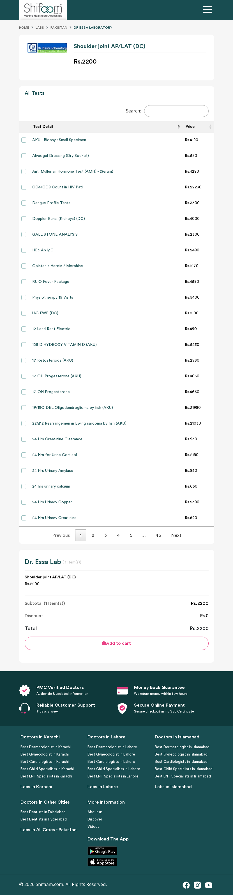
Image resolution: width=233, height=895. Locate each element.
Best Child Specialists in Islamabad (184, 769)
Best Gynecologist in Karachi (44, 754)
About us (95, 812)
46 (158, 535)
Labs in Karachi (36, 786)
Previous (61, 535)
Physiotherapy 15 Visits (52, 297)
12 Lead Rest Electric (51, 329)
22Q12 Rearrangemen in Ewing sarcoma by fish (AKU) (79, 423)
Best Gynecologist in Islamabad (181, 754)
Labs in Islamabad (173, 786)
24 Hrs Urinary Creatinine (54, 518)
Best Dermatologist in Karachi (45, 747)
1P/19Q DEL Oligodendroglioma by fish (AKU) (72, 408)
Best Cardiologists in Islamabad (181, 761)
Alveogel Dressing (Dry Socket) (60, 156)
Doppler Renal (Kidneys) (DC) (58, 219)
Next (176, 535)
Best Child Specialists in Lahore (113, 769)
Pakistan (58, 27)
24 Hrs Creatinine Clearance (57, 439)
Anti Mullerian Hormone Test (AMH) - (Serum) (72, 171)
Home (24, 27)
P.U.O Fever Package (50, 282)
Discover (94, 819)
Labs (40, 27)
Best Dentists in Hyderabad (43, 819)
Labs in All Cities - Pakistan (48, 830)
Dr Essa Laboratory (93, 27)
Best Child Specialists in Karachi (47, 769)
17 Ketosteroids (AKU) (52, 360)
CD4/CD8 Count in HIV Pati (57, 187)
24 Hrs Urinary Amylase (52, 471)
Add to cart (116, 643)
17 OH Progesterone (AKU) (56, 376)
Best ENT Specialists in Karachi (46, 776)
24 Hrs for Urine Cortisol (54, 455)
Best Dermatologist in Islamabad (182, 747)
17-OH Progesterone (51, 392)
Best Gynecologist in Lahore (111, 754)
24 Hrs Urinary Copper (52, 502)
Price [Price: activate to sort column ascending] (190, 127)
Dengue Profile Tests (51, 203)
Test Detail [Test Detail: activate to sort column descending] (43, 127)
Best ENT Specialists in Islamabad (183, 776)
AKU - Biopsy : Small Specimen (59, 140)
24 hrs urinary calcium (51, 486)
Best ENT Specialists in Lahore (113, 776)
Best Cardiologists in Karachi (44, 761)
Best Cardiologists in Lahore (111, 761)
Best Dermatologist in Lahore (112, 747)
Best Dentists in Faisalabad (43, 812)
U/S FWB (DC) (45, 313)
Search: (167, 111)
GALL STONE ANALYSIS (55, 234)
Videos (93, 826)
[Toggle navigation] (208, 10)
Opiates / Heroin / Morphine (57, 266)
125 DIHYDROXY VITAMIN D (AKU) (64, 345)
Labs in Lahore (102, 786)
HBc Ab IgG (43, 250)
